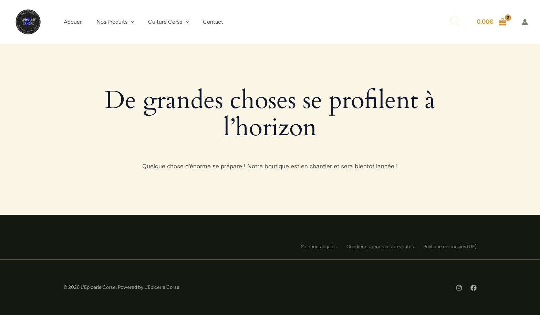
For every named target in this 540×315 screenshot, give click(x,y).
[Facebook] (473, 288)
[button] (115, 22)
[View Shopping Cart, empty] (491, 22)
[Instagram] (459, 288)
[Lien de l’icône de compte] (525, 22)
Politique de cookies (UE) (450, 247)
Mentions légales (315, 247)
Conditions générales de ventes (378, 247)
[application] (130, 22)
